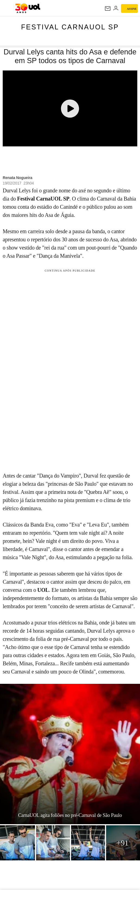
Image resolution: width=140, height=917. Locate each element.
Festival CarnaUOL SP (70, 27)
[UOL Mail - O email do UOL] (107, 8)
